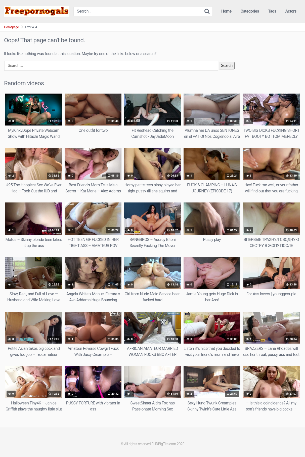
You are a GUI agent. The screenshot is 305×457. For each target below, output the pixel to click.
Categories (250, 11)
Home (226, 11)
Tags (272, 11)
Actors (290, 11)
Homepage (11, 27)
